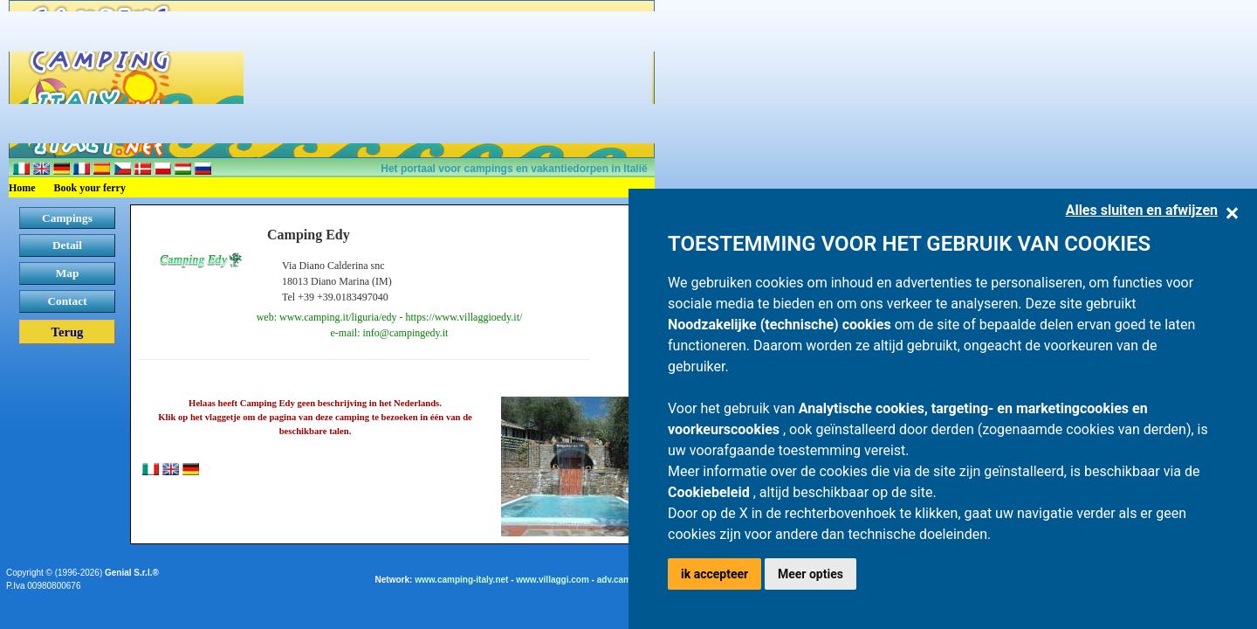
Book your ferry (90, 188)
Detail (67, 245)
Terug (68, 332)
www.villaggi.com (552, 579)
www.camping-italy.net (461, 579)
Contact (66, 301)
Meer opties (810, 574)
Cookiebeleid (710, 492)
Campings (67, 218)
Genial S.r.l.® (132, 572)
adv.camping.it (627, 579)
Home (22, 188)
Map (67, 273)
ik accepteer (714, 574)
